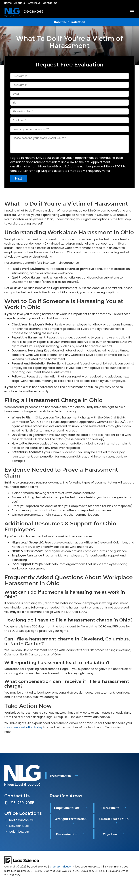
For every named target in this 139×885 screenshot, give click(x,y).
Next (18, 178)
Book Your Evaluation (69, 22)
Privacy (66, 866)
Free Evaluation (60, 776)
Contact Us (50, 3)
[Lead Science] (21, 860)
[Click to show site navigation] (132, 12)
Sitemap (54, 866)
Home (8, 3)
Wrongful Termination (70, 819)
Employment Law (66, 808)
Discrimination (66, 834)
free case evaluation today (23, 727)
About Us (20, 3)
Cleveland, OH (19, 826)
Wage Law (110, 834)
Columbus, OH (19, 832)
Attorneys (34, 3)
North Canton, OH (21, 820)
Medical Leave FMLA (114, 819)
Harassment (110, 808)
